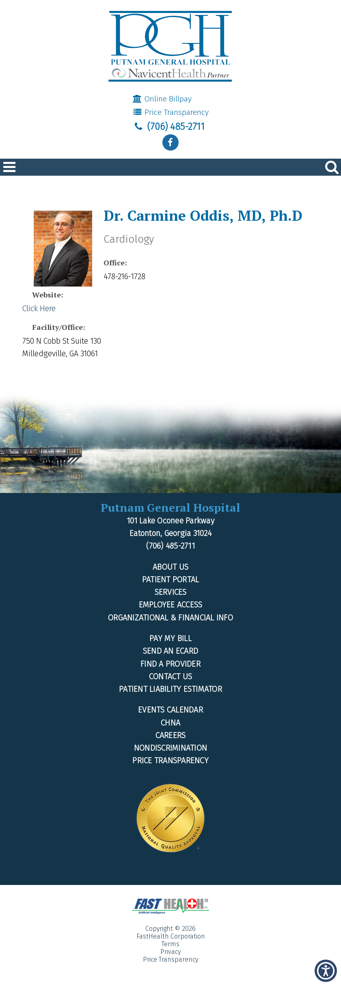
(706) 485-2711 (168, 126)
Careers (170, 735)
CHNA (170, 723)
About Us (170, 567)
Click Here (39, 308)
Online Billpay (162, 98)
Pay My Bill (170, 638)
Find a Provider (170, 664)
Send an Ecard (170, 651)
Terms (170, 944)
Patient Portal (170, 579)
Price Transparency (170, 112)
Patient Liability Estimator (170, 689)
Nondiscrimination (170, 748)
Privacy (170, 952)
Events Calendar (170, 710)
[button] (326, 971)
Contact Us (170, 676)
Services (171, 592)
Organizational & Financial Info (170, 617)
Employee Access (171, 604)
